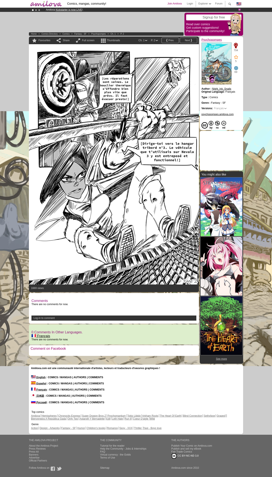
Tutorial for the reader (112, 445)
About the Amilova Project (43, 445)
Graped (221, 415)
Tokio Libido (134, 415)
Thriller (138, 428)
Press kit (34, 451)
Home (34, 34)
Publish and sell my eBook (186, 448)
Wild (152, 418)
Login (190, 3)
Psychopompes (98, 34)
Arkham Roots (150, 415)
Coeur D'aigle (141, 418)
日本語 (37, 395)
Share (66, 40)
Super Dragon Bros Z (94, 415)
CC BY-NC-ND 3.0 (185, 456)
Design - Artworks (50, 428)
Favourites (44, 40)
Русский (39, 402)
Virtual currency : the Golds (115, 454)
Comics (65, 34)
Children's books (95, 428)
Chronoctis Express (69, 415)
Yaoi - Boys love (152, 428)
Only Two (73, 418)
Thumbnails (113, 40)
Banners (33, 454)
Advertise (34, 457)
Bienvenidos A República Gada (48, 418)
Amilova (35, 415)
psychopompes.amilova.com (217, 114)
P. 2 (122, 34)
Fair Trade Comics (181, 451)
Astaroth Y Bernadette (92, 418)
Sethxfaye (209, 415)
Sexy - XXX (125, 428)
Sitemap (104, 467)
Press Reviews (37, 448)
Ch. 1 (113, 34)
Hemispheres (49, 415)
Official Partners (38, 460)
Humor (81, 428)
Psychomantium (117, 415)
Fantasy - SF (80, 34)
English (38, 377)
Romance (112, 428)
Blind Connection (192, 415)
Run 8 (128, 418)
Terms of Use (107, 457)
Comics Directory (49, 34)
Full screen (88, 40)
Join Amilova (174, 3)
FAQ (102, 451)
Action (34, 428)
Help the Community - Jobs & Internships (123, 448)
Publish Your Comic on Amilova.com (191, 445)
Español (38, 383)
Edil (108, 418)
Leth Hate (117, 418)
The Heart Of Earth (170, 415)
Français (40, 336)
